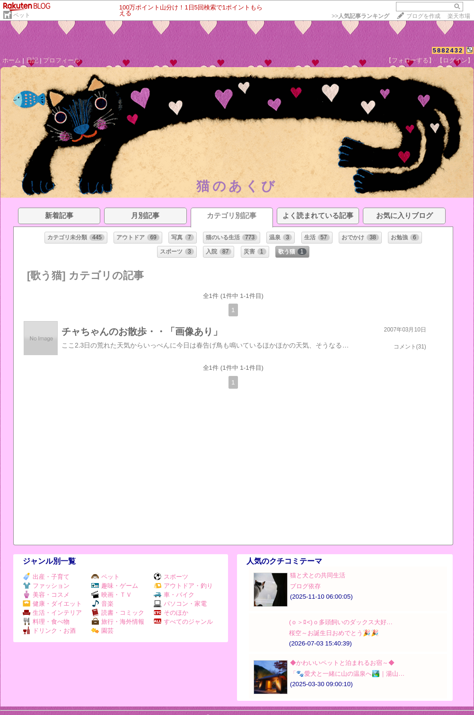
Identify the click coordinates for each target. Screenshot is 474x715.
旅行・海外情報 (117, 621)
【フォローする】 (410, 60)
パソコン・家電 (180, 603)
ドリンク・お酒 (49, 630)
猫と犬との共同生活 (317, 575)
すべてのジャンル (183, 621)
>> (360, 16)
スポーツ (171, 576)
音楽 (102, 603)
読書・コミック (117, 612)
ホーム (11, 60)
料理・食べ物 (46, 621)
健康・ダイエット (52, 603)
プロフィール (61, 60)
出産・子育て (46, 576)
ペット (21, 15)
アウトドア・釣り (183, 585)
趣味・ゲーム (114, 585)
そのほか (171, 612)
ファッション (46, 585)
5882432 (448, 50)
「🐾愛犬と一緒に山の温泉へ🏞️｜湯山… (347, 673)
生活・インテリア (52, 612)
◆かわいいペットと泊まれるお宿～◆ (342, 662)
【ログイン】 (455, 60)
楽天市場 (459, 16)
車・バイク (174, 594)
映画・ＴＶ (111, 594)
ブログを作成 (423, 16)
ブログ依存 (305, 586)
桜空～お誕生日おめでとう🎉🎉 (334, 633)
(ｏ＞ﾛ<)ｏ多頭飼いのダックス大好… (341, 622)
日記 (32, 60)
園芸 (102, 630)
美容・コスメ (46, 594)
